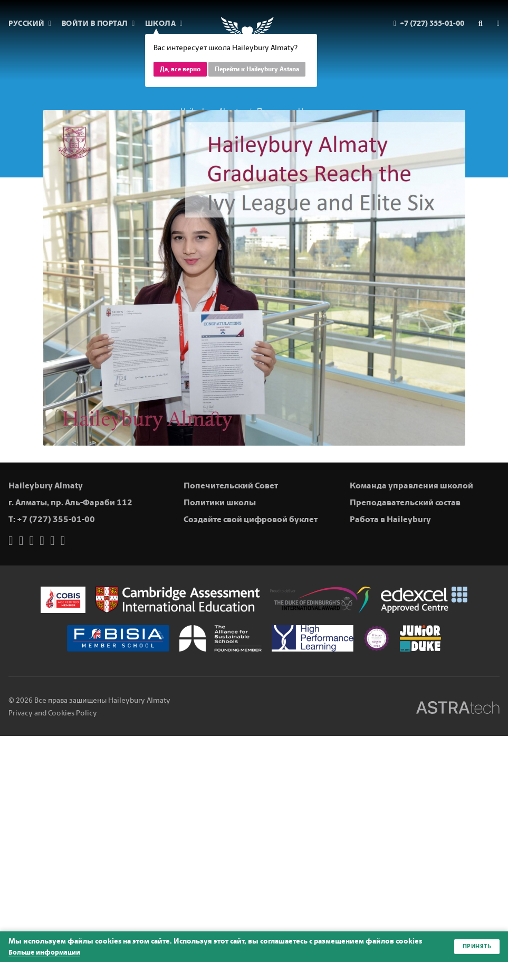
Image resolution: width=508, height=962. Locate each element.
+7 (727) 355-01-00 (56, 519)
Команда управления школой (411, 485)
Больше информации (46, 952)
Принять (476, 946)
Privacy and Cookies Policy (52, 713)
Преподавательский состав (405, 502)
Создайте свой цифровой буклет (251, 519)
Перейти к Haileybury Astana (257, 69)
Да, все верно (180, 69)
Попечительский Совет (231, 485)
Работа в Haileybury (390, 519)
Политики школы (220, 502)
